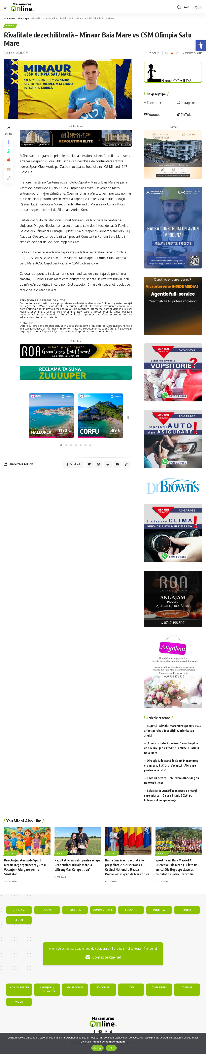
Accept (97, 1048)
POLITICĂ (159, 915)
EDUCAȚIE (131, 915)
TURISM (187, 992)
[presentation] (24, 418)
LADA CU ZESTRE (19, 992)
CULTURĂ (75, 915)
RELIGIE (19, 925)
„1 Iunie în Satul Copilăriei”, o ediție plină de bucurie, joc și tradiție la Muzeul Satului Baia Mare (171, 748)
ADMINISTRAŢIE (103, 915)
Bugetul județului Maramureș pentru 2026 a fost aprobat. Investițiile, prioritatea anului (173, 731)
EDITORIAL (102, 992)
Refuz (111, 1048)
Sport (10, 26)
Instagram (186, 103)
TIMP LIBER (159, 992)
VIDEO (19, 1006)
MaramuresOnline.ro (100, 303)
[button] (201, 45)
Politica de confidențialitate (108, 1041)
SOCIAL (47, 915)
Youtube (152, 115)
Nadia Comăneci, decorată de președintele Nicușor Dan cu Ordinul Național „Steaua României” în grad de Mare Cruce (125, 870)
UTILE (131, 992)
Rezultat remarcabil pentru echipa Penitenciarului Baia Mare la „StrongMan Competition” (78, 865)
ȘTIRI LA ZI (19, 915)
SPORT (187, 915)
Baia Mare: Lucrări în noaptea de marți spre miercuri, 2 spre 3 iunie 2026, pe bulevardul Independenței (170, 796)
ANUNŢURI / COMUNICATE (47, 994)
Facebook (152, 103)
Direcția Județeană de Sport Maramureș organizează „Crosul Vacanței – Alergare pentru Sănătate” (171, 766)
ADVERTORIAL (74, 992)
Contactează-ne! (103, 963)
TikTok (184, 115)
